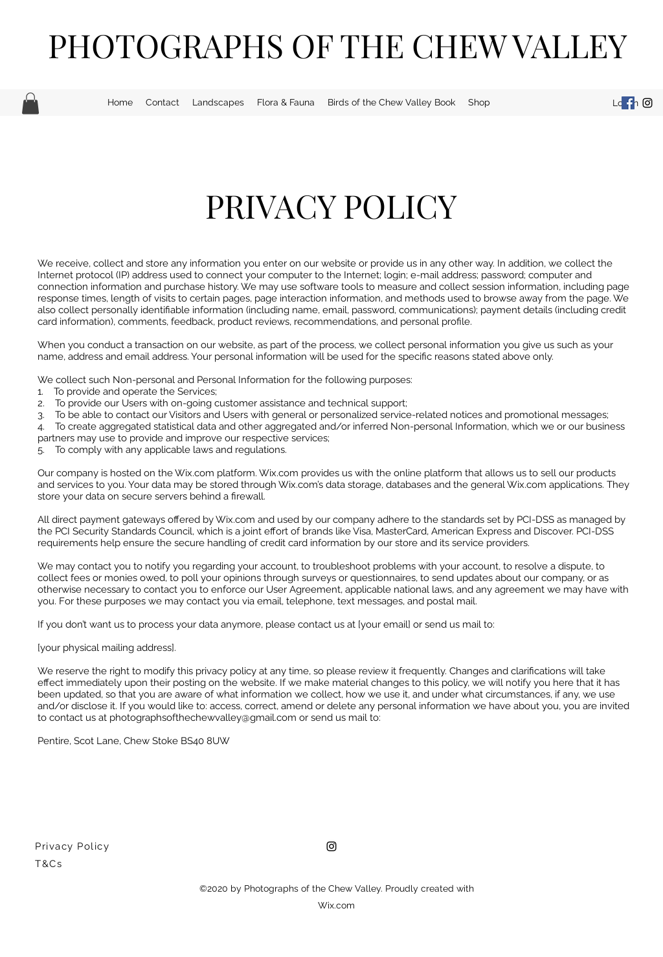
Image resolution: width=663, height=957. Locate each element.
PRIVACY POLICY (331, 205)
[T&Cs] (74, 863)
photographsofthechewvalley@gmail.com (203, 717)
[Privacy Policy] (74, 846)
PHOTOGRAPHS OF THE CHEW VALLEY (337, 45)
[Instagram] (647, 102)
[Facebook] (628, 102)
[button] (30, 103)
